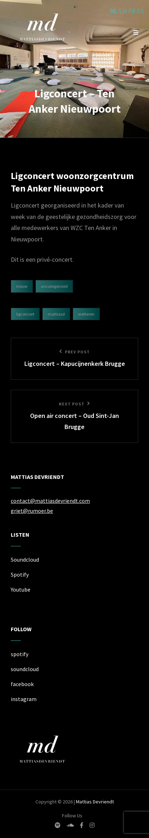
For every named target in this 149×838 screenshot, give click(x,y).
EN (123, 11)
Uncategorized (54, 286)
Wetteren (86, 314)
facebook (22, 684)
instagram (24, 698)
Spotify (20, 574)
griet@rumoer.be (32, 510)
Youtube (20, 589)
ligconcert (25, 314)
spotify (19, 654)
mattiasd (56, 314)
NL (113, 11)
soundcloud (25, 669)
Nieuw (22, 286)
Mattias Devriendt (95, 801)
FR (131, 11)
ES (140, 11)
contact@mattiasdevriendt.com (50, 500)
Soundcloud (25, 559)
